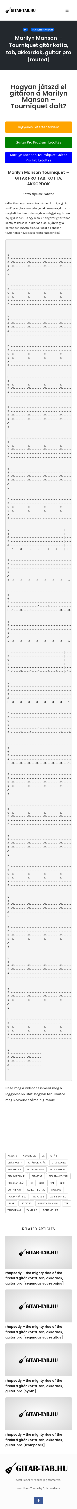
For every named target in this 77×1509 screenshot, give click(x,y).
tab (66, 1203)
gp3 (41, 1183)
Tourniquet (50, 1210)
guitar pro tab (36, 1189)
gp (31, 1183)
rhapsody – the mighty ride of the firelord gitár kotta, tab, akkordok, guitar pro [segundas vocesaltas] (34, 1332)
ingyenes (38, 1196)
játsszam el (58, 1196)
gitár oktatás (37, 1162)
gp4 (52, 1183)
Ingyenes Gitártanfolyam (38, 127)
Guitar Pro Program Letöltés (38, 142)
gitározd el (57, 1169)
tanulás (32, 1210)
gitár (53, 1155)
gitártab (37, 1176)
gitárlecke (14, 1169)
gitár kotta (15, 1162)
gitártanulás (16, 1183)
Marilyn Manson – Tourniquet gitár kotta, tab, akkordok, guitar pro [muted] (38, 48)
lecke (11, 1203)
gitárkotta (59, 1162)
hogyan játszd (17, 1196)
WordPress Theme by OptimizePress (38, 1488)
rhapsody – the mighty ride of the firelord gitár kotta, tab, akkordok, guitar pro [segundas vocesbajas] (34, 1278)
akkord (12, 1155)
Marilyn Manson (42, 29)
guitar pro (14, 1189)
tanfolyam (14, 1210)
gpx (62, 1183)
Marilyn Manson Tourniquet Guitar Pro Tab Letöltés (38, 157)
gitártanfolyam (58, 1176)
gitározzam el (17, 1176)
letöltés (26, 1203)
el (43, 1155)
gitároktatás (35, 1169)
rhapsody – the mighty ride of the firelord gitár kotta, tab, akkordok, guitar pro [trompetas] (34, 1439)
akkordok (29, 1155)
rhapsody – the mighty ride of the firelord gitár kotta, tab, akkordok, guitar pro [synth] (34, 1385)
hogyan (56, 1189)
